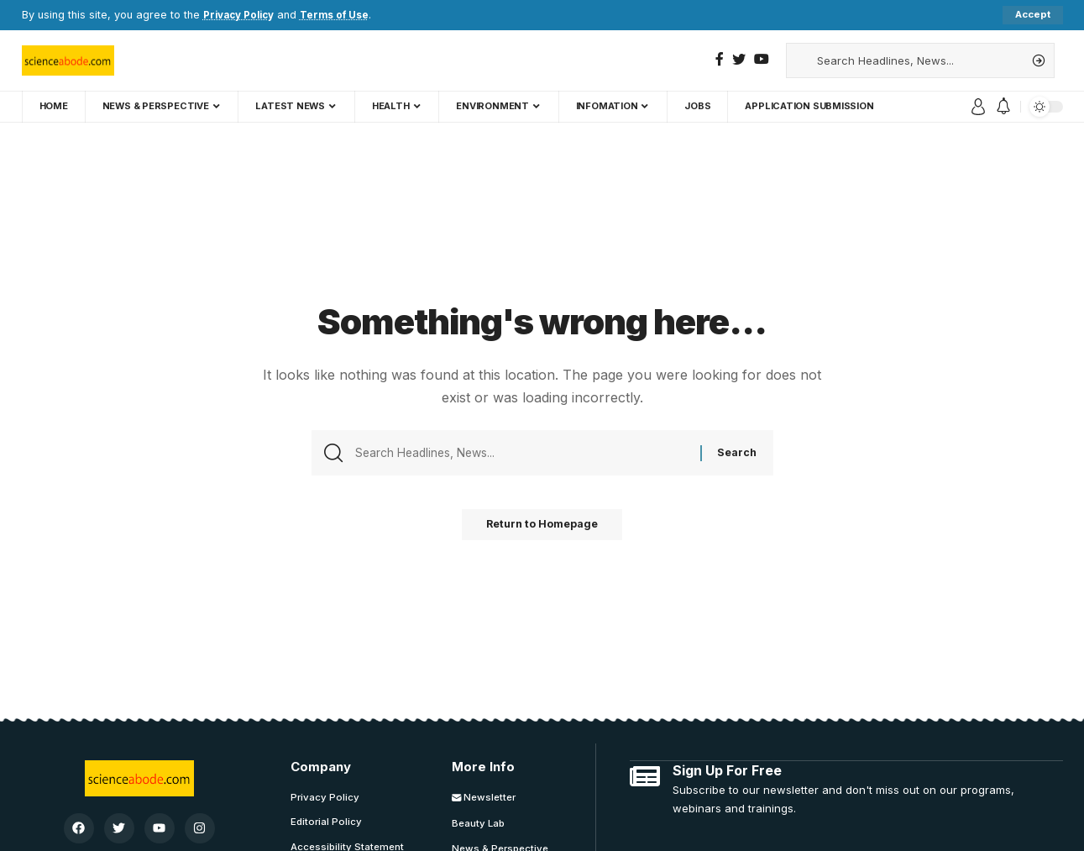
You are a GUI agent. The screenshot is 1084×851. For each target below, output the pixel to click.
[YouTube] (761, 59)
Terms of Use (344, 14)
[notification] (1003, 106)
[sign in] (978, 106)
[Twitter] (739, 59)
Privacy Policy (242, 14)
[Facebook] (719, 59)
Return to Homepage (542, 529)
